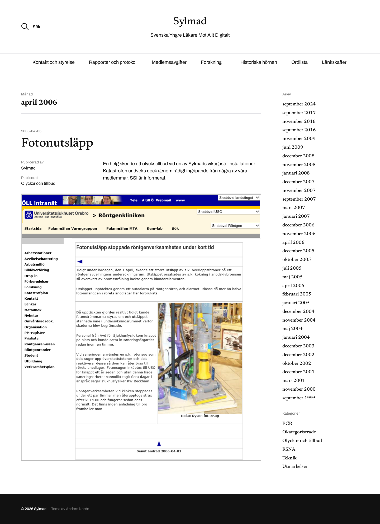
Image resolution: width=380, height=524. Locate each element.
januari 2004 (296, 337)
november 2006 (299, 234)
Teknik (289, 458)
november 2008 (299, 165)
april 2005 (293, 286)
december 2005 (298, 251)
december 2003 (298, 346)
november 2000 (299, 389)
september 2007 (299, 199)
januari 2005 (296, 303)
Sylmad (190, 22)
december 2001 (298, 372)
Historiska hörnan (258, 62)
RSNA (288, 449)
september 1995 (299, 398)
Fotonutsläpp (57, 143)
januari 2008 (296, 173)
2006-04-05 (31, 131)
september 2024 (299, 104)
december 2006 (298, 225)
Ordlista (299, 62)
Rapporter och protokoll (113, 62)
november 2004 (299, 320)
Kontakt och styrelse (53, 62)
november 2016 (299, 121)
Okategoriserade (299, 432)
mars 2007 (293, 208)
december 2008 (298, 156)
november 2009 (299, 139)
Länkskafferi (335, 62)
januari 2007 (296, 216)
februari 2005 (296, 294)
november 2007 (299, 190)
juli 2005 (292, 268)
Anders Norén (77, 509)
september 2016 (299, 130)
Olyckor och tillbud (38, 183)
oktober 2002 (296, 363)
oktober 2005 (296, 260)
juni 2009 (292, 147)
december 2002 (298, 355)
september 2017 (299, 113)
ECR (287, 423)
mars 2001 (293, 381)
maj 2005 (292, 277)
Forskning (211, 62)
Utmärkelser (294, 466)
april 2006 (293, 242)
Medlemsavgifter (169, 62)
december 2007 (298, 182)
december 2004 (298, 311)
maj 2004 (292, 329)
